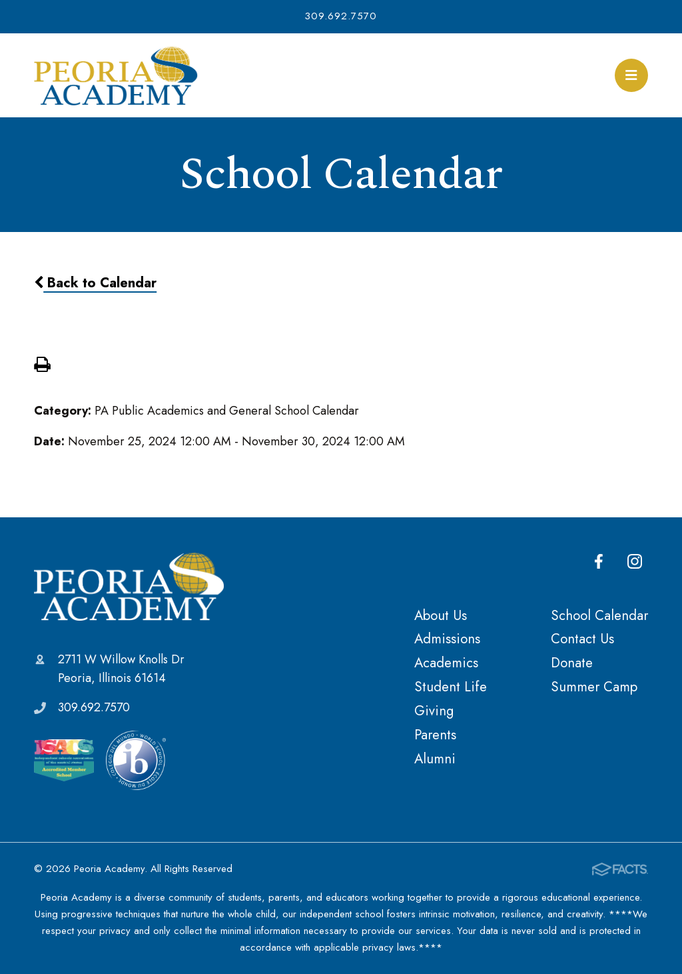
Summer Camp (594, 687)
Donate (572, 663)
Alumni (435, 759)
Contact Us (582, 639)
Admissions (447, 639)
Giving (434, 711)
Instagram (634, 561)
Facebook (598, 561)
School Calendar (599, 615)
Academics (446, 663)
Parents (435, 735)
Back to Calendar (95, 283)
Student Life (450, 687)
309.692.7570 (340, 16)
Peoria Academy (129, 586)
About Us (440, 615)
